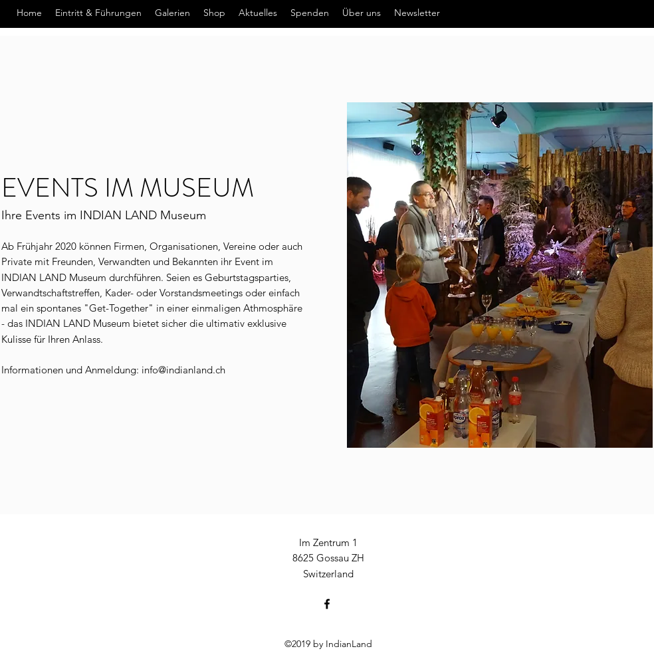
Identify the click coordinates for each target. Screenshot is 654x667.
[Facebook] (327, 604)
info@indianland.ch (183, 369)
